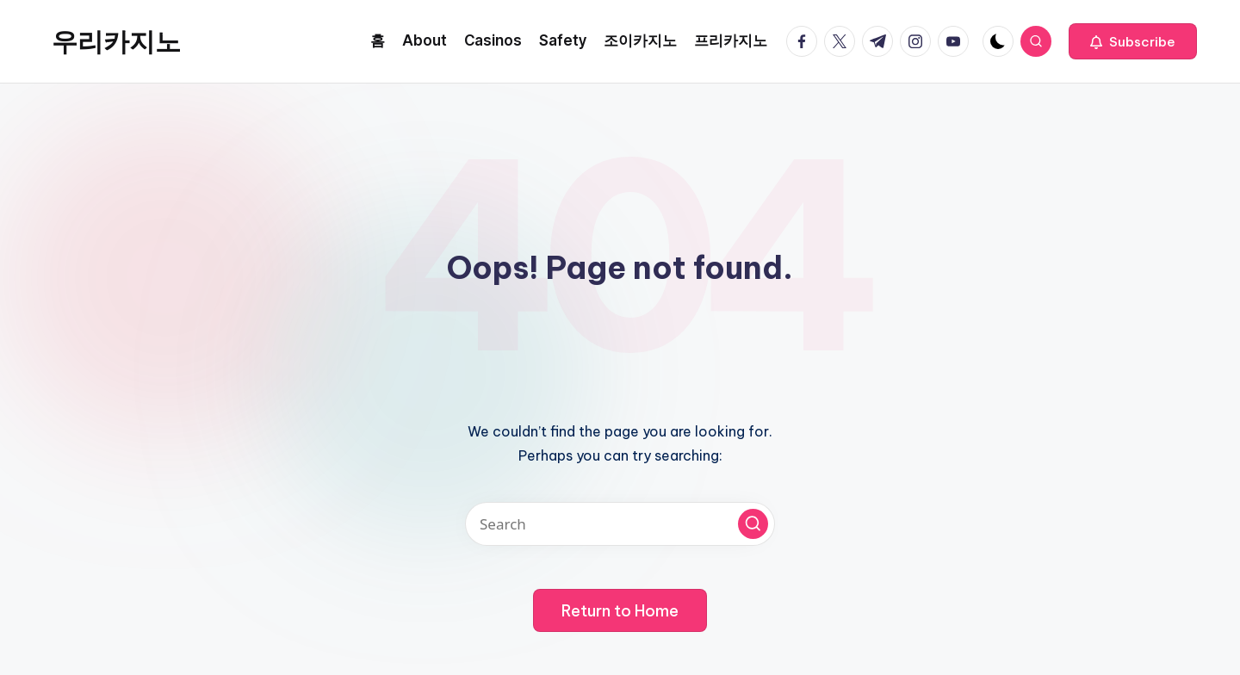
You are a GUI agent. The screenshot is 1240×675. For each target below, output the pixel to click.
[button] (1133, 41)
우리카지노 (116, 41)
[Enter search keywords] (620, 524)
